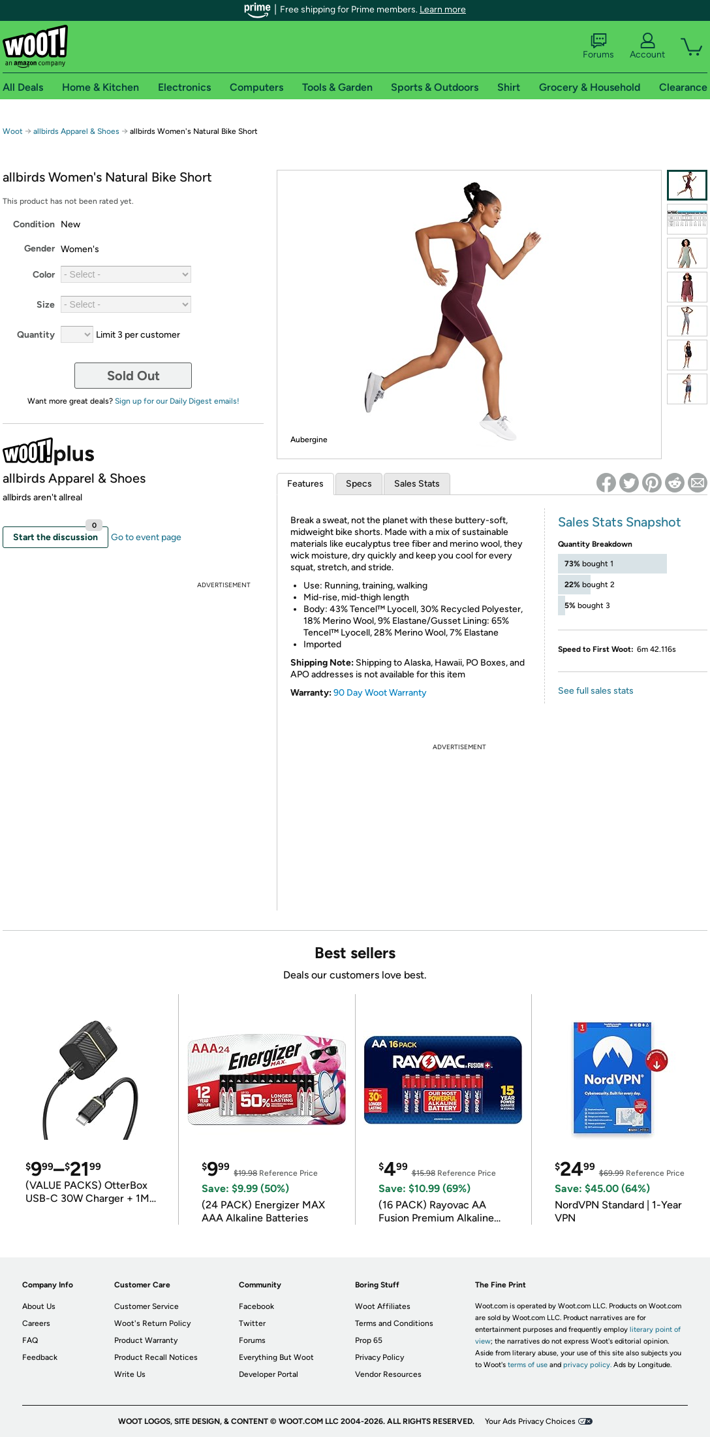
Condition (34, 224)
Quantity (36, 334)
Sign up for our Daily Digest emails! (177, 401)
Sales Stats (417, 483)
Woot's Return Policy (152, 1323)
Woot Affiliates (382, 1306)
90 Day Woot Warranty (380, 692)
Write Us (130, 1374)
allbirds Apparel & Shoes (76, 131)
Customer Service (146, 1306)
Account (647, 46)
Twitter (252, 1323)
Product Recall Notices (156, 1357)
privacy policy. (587, 1365)
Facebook (256, 1306)
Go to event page (146, 537)
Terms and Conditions (394, 1323)
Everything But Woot (276, 1357)
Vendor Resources (388, 1374)
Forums (598, 46)
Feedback (39, 1357)
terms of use (528, 1365)
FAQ (30, 1340)
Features (305, 483)
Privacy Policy (379, 1357)
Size (46, 304)
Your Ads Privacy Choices (530, 1421)
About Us (38, 1306)
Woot (13, 131)
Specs (359, 483)
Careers (36, 1323)
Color (44, 274)
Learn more (443, 9)
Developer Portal (268, 1374)
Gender (39, 248)
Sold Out (133, 375)
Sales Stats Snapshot (619, 522)
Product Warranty (146, 1340)
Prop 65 (368, 1340)
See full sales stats (596, 690)
